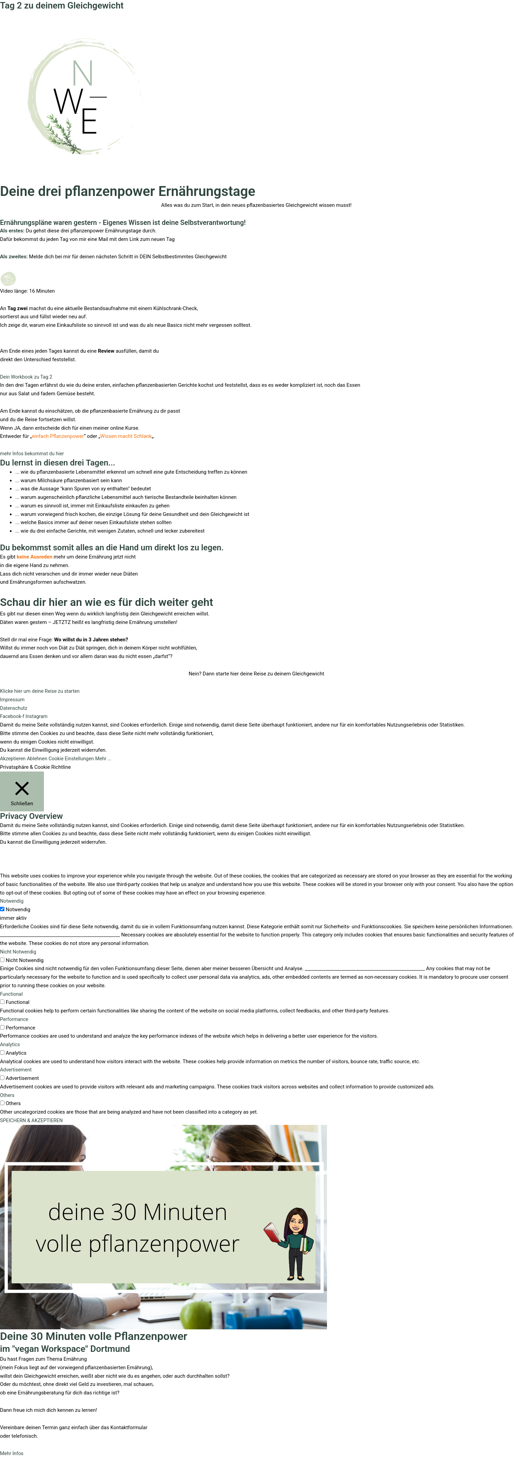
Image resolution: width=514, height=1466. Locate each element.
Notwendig (18, 909)
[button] (33, 454)
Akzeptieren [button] (13, 758)
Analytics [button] (10, 1044)
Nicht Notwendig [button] (19, 952)
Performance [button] (15, 1019)
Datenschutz (14, 708)
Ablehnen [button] (39, 758)
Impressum (13, 700)
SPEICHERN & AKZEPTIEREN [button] (33, 1120)
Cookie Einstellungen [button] (74, 758)
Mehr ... (107, 758)
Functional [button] (12, 994)
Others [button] (7, 1095)
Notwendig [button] (12, 901)
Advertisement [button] (16, 1070)
